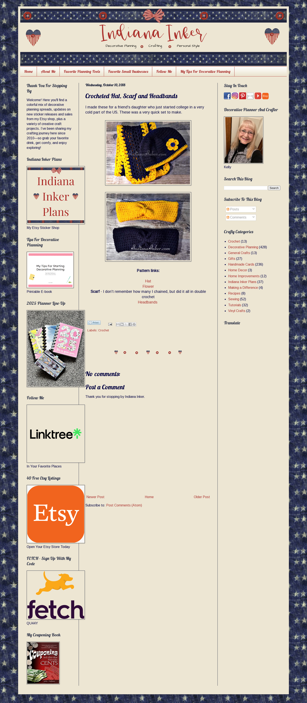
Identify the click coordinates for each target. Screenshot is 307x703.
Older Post (202, 497)
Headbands (148, 302)
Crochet (103, 330)
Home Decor (237, 270)
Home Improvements (244, 276)
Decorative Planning (243, 247)
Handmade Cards (241, 264)
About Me (48, 71)
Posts (233, 209)
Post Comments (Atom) (124, 505)
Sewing (233, 299)
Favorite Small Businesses (128, 71)
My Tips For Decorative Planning (205, 71)
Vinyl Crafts (236, 311)
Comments (236, 217)
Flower (148, 286)
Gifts (231, 258)
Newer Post (95, 497)
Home (28, 71)
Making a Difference (243, 287)
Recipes (234, 293)
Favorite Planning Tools (82, 71)
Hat (148, 281)
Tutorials (234, 305)
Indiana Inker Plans (242, 282)
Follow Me (164, 71)
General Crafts (239, 253)
